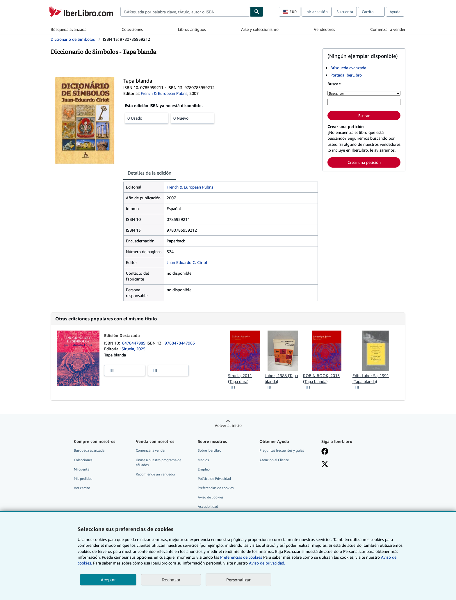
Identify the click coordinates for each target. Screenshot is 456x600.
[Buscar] (256, 12)
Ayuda (395, 11)
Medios (203, 460)
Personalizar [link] (238, 579)
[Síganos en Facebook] (324, 451)
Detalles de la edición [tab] (149, 173)
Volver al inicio (228, 425)
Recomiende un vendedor (155, 474)
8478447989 (134, 342)
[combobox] (185, 12)
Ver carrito (82, 488)
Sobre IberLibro (209, 450)
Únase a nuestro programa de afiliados (158, 462)
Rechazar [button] (171, 579)
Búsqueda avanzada (68, 29)
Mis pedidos (83, 478)
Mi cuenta (81, 469)
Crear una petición (364, 162)
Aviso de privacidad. (267, 562)
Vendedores (324, 29)
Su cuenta (344, 11)
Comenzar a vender (387, 29)
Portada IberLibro (346, 74)
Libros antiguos (192, 29)
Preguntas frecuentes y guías (281, 450)
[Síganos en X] (324, 464)
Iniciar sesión (316, 11)
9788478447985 (180, 342)
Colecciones (132, 29)
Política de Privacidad (214, 478)
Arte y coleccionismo (260, 29)
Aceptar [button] (108, 579)
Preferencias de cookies (241, 557)
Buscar (364, 115)
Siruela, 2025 (133, 348)
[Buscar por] (363, 93)
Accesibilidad (208, 506)
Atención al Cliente (274, 460)
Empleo (204, 469)
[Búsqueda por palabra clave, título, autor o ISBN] (363, 102)
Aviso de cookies (210, 497)
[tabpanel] (220, 241)
